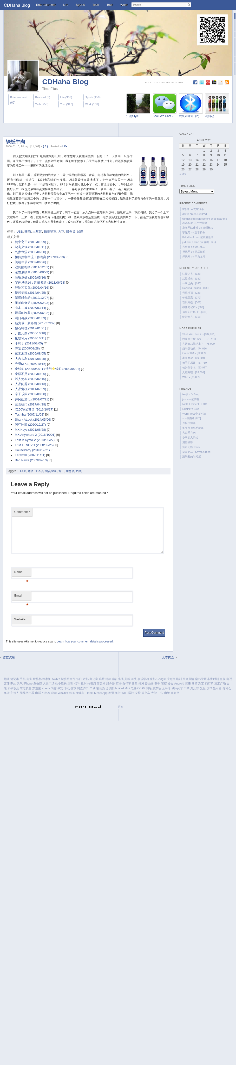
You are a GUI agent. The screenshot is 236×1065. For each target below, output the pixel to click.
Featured (40, 97)
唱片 (102, 679)
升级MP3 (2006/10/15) (30, 364)
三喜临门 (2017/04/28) (30, 404)
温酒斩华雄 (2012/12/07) (32, 297)
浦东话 (156, 688)
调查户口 (83, 688)
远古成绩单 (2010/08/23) (32, 272)
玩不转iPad (200, 213)
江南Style (132, 116)
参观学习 (143, 679)
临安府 (91, 683)
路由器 (149, 683)
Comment (22, 512)
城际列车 (177, 688)
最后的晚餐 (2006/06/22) (32, 313)
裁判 (83, 683)
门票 (187, 688)
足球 (127, 679)
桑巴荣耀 (201, 679)
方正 (61, 231)
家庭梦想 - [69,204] (193, 357)
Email (21, 597)
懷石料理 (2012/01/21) (30, 328)
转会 (170, 683)
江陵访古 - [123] (191, 273)
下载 (67, 688)
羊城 (92, 688)
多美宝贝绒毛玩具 (192, 427)
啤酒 (28, 231)
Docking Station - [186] (195, 287)
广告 (160, 693)
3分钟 (185, 209)
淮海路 (171, 679)
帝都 (86, 679)
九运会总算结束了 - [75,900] (199, 343)
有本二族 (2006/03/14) (30, 308)
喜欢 (120, 706)
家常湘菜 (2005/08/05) (30, 353)
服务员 (70, 231)
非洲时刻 (213, 679)
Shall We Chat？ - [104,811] (198, 334)
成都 (54, 693)
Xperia (46, 688)
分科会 (227, 688)
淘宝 (201, 683)
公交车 (146, 693)
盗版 (222, 679)
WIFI (124, 693)
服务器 (110, 683)
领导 (77, 683)
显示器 (217, 688)
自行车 (126, 683)
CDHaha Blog (65, 82)
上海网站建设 (190, 227)
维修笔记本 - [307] (193, 307)
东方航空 (25, 688)
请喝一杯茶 (210, 242)
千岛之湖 (200, 256)
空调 (70, 683)
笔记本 (14, 679)
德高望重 (50, 231)
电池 (167, 693)
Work (124, 4)
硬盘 (135, 683)
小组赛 (46, 693)
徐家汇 (46, 679)
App (104, 693)
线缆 (80, 231)
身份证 (37, 683)
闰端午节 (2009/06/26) (30, 262)
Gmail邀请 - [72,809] (194, 353)
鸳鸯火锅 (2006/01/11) (30, 247)
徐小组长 (61, 683)
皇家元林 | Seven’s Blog (196, 451)
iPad (13, 683)
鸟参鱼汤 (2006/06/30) (30, 252)
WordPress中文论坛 (194, 413)
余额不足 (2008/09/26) (30, 374)
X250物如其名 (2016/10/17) (34, 409)
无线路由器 (27, 693)
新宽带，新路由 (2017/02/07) (35, 323)
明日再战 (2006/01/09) (30, 318)
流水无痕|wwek (191, 447)
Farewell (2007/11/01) (30, 455)
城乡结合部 (68, 679)
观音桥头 (200, 232)
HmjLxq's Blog (190, 394)
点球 (209, 688)
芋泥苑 (186, 232)
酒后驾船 (200, 251)
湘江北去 (200, 246)
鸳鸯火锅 (9, 657)
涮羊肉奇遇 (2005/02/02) (32, 303)
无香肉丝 (168, 657)
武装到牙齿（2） (190, 116)
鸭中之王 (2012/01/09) (30, 242)
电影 (29, 679)
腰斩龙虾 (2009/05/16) (30, 277)
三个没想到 (200, 222)
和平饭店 (13, 688)
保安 (60, 688)
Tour (110, 4)
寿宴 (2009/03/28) (27, 348)
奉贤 (111, 693)
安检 (138, 693)
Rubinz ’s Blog (190, 408)
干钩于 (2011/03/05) (29, 343)
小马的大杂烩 (190, 437)
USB (19, 231)
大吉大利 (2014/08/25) (30, 359)
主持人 (14, 693)
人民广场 (48, 683)
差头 (134, 679)
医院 (131, 693)
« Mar (182, 174)
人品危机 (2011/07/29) (30, 389)
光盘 (203, 688)
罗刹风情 (188, 679)
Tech (95, 4)
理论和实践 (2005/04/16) (32, 287)
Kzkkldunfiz (189, 237)
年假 (118, 693)
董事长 (80, 693)
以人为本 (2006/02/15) (30, 379)
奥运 (7, 693)
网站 (149, 688)
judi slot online (190, 242)
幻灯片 (209, 683)
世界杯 (37, 679)
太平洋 (166, 688)
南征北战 (118, 679)
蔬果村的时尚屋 (191, 456)
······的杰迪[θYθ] (191, 418)
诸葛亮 (100, 688)
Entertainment (46, 4)
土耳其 (37, 231)
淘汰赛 (194, 688)
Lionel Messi (94, 693)
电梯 (134, 688)
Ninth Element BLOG (194, 404)
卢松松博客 (189, 423)
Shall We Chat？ (163, 116)
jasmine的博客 (190, 399)
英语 (119, 683)
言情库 (186, 246)
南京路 (175, 693)
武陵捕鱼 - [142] (191, 278)
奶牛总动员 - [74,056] (195, 348)
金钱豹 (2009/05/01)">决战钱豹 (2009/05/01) (47, 369)
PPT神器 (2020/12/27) (30, 424)
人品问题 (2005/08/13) (30, 384)
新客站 (101, 683)
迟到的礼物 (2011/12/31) (32, 267)
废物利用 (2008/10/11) (30, 338)
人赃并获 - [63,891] (193, 372)
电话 (38, 693)
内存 (54, 688)
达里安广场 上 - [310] (194, 312)
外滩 (141, 683)
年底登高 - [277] (191, 297)
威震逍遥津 (206, 237)
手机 (23, 679)
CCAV (141, 688)
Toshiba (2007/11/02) (29, 414)
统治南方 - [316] (191, 316)
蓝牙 (7, 683)
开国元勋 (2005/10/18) (30, 333)
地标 (108, 679)
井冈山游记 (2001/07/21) (32, 399)
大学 (154, 693)
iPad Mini (124, 688)
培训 (179, 679)
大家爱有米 (189, 432)
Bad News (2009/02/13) (31, 460)
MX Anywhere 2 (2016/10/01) (35, 434)
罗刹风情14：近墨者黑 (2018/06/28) (40, 282)
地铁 (7, 679)
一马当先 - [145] (191, 283)
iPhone (28, 683)
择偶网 (186, 251)
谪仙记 (209, 116)
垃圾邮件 (111, 688)
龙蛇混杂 (198, 209)
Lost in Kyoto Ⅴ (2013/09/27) (35, 440)
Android (179, 683)
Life (65, 4)
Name (21, 573)
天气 (20, 683)
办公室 (93, 679)
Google (161, 679)
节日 (79, 679)
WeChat (63, 693)
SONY (56, 679)
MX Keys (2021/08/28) (30, 429)
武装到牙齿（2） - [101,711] (199, 338)
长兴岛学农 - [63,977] (195, 367)
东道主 (36, 688)
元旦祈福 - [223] (191, 292)
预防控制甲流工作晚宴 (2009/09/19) (40, 257)
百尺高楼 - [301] (191, 302)
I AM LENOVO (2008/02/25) (34, 445)
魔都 (153, 679)
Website (20, 619)
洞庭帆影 (187, 442)
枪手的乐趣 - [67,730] (195, 362)
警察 (164, 683)
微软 (73, 688)
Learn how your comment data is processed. (85, 641)
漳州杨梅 (208, 227)
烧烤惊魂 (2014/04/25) (30, 292)
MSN (72, 693)
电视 (229, 679)
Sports (80, 4)
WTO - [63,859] (191, 377)
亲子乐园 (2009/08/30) (30, 394)
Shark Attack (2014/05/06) (33, 419)
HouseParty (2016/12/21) (32, 450)
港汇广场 (220, 683)
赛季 (157, 683)
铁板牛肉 (15, 141)
